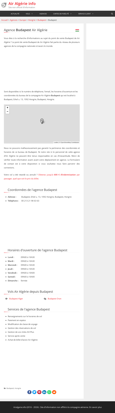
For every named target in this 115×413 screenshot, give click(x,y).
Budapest (42, 20)
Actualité (13, 14)
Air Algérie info (22, 3)
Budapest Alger (16, 298)
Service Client (86, 14)
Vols (29, 14)
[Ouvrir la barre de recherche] (112, 14)
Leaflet (56, 142)
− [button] (7, 112)
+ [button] (7, 108)
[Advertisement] (42, 69)
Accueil (4, 20)
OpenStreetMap (66, 142)
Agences (42, 14)
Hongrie (31, 20)
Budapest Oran (54, 298)
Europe (23, 20)
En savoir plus (95, 407)
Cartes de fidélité (62, 14)
